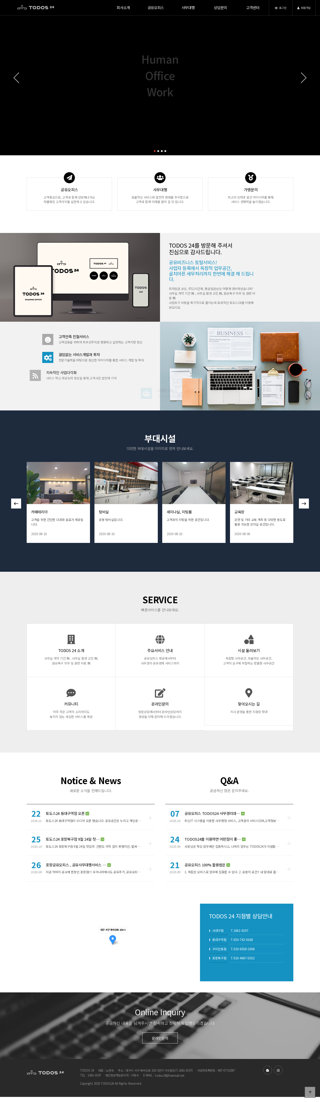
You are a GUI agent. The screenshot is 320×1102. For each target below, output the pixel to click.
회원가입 (303, 8)
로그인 (280, 8)
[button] (155, 151)
